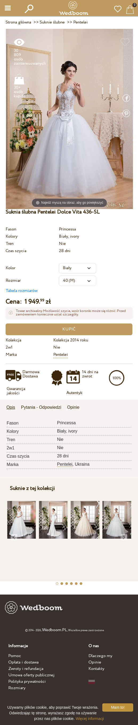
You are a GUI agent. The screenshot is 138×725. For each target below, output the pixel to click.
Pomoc (14, 656)
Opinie (94, 662)
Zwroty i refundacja (25, 669)
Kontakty (96, 669)
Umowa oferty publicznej (31, 675)
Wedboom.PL (54, 630)
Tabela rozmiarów (22, 291)
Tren (10, 243)
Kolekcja (13, 340)
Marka (11, 354)
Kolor (10, 268)
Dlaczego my (100, 656)
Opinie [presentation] (73, 407)
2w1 (9, 347)
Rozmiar (13, 280)
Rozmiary (17, 688)
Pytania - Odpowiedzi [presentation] (41, 407)
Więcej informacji (90, 718)
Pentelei (60, 355)
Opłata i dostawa (23, 662)
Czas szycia (16, 250)
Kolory (12, 236)
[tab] (12, 407)
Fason (11, 229)
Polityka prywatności (27, 681)
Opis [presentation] (10, 407)
